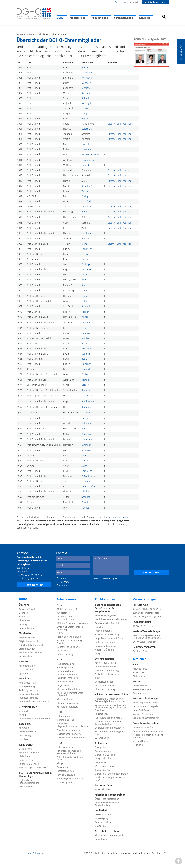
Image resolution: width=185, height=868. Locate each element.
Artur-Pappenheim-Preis (145, 702)
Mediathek (101, 810)
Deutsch (85, 353)
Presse (137, 681)
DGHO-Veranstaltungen (144, 641)
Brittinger (86, 264)
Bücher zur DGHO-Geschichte (111, 694)
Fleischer (86, 364)
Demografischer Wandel (107, 623)
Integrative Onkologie (67, 678)
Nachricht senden (151, 572)
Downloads (25, 678)
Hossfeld (86, 201)
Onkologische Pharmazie (69, 734)
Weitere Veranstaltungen (147, 631)
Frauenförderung (103, 630)
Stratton (85, 412)
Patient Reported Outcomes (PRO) (70, 758)
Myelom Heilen (140, 741)
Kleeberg (86, 82)
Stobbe (85, 338)
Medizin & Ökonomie (105, 649)
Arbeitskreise (78, 17)
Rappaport (87, 407)
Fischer (85, 311)
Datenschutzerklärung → (105, 578)
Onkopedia (120, 2)
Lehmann (86, 444)
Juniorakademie (27, 760)
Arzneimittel (101, 762)
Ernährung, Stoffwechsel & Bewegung (70, 628)
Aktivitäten (24, 756)
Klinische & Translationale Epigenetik (70, 694)
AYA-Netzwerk (63, 613)
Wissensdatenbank (104, 766)
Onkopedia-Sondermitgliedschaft (111, 774)
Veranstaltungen (124, 17)
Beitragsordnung (27, 686)
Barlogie (85, 196)
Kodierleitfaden (104, 785)
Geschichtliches (103, 822)
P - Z (59, 742)
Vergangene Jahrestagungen (147, 616)
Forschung (100, 627)
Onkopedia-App (102, 770)
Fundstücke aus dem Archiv (108, 717)
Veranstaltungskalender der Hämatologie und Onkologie (147, 636)
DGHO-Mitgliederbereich (31, 645)
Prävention (62, 767)
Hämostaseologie (65, 664)
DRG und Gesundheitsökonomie (72, 623)
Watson (85, 418)
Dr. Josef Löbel (102, 714)
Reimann (86, 423)
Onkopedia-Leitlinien (105, 755)
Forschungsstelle (27, 731)
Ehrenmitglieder (27, 649)
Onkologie (138, 745)
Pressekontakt (140, 685)
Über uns (24, 604)
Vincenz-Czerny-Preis (143, 714)
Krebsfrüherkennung (105, 642)
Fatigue (60, 633)
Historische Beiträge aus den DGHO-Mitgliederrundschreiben (110, 700)
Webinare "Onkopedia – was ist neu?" (110, 778)
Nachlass (23, 739)
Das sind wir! (25, 749)
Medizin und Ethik (65, 720)
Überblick (23, 711)
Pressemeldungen (142, 689)
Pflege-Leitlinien (103, 758)
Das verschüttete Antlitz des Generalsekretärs (109, 722)
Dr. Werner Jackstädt (143, 727)
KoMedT (23, 714)
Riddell (85, 98)
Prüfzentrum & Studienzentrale (34, 718)
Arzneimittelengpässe (106, 615)
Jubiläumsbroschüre (118, 517)
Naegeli (85, 507)
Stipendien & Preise (29, 764)
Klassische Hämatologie (69, 689)
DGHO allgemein (103, 814)
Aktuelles (145, 17)
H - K (59, 659)
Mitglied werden (33, 584)
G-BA (97, 678)
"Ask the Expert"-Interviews (32, 767)
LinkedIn (61, 578)
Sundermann (88, 401)
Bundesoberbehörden (106, 666)
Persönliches (25, 656)
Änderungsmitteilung (29, 690)
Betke (84, 358)
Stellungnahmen (104, 658)
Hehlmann (86, 248)
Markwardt (87, 395)
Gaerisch (86, 369)
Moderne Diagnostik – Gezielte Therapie (148, 736)
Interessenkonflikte (28, 698)
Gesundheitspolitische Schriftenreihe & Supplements (108, 608)
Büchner (85, 238)
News (136, 664)
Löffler (84, 274)
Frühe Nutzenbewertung (107, 634)
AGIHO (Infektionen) (67, 609)
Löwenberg (87, 144)
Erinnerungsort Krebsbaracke (109, 728)
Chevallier (86, 470)
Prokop (85, 374)
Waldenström (88, 486)
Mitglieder (25, 633)
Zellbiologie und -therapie (70, 778)
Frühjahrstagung (142, 621)
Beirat (22, 616)
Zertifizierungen (28, 706)
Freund (85, 165)
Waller (84, 316)
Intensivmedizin (65, 681)
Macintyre (86, 72)
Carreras (85, 259)
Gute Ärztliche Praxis (105, 685)
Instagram (62, 582)
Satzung (23, 624)
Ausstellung (25, 735)
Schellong (86, 186)
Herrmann (86, 149)
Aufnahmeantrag (27, 682)
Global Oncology (65, 654)
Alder (84, 465)
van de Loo (87, 269)
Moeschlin (86, 348)
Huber (84, 108)
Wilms (84, 191)
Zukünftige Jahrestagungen (146, 613)
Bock (83, 428)
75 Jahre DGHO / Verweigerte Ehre (109, 732)
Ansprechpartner (27, 666)
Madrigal (86, 103)
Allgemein (24, 728)
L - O (59, 712)
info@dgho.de (31, 578)
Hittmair (85, 481)
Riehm (84, 211)
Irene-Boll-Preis (141, 710)
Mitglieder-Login (155, 2)
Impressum (25, 853)
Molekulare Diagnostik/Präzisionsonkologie (72, 725)
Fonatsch (86, 206)
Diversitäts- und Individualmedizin (66, 618)
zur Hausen (87, 233)
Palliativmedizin (65, 747)
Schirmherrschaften (144, 647)
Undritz (85, 455)
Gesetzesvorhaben (104, 682)
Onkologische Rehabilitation (71, 737)
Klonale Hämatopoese (68, 703)
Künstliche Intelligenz (67, 706)
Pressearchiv (139, 693)
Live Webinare (26, 786)
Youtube (61, 585)
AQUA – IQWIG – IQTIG (106, 663)
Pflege (60, 763)
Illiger (84, 279)
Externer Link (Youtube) (119, 123)
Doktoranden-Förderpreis (145, 706)
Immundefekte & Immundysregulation (67, 672)
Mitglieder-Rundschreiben (110, 794)
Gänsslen (86, 460)
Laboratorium (63, 716)
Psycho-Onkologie (66, 774)
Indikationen (101, 839)
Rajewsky (86, 118)
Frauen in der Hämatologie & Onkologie (71, 642)
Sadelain (86, 93)
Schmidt (85, 306)
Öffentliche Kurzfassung (107, 799)
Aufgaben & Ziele (27, 609)
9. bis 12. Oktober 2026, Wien (147, 609)
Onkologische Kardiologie (69, 730)
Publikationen (100, 17)
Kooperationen (26, 628)
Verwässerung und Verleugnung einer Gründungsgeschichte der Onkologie (110, 707)
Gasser (85, 384)
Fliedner (85, 322)
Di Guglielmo (88, 476)
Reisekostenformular (29, 694)
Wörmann (86, 77)
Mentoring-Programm (29, 752)
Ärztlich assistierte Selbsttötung (111, 619)
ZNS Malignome (64, 782)
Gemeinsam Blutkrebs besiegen (149, 731)
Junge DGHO (26, 744)
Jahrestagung (101, 818)
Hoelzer (85, 254)
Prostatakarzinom (65, 771)
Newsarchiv (138, 672)
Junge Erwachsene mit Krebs (109, 638)
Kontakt (134, 2)
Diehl (84, 243)
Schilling (85, 497)
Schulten (86, 450)
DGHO (61, 17)
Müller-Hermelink (90, 154)
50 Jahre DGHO (102, 738)
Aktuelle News (140, 668)
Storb (84, 285)
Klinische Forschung (105, 689)
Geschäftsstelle (27, 669)
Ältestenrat (24, 620)
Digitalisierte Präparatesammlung (29, 781)
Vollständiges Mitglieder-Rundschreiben (107, 804)
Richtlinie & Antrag (142, 651)
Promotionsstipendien (146, 723)
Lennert (85, 328)
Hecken (85, 67)
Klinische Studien (65, 699)
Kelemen (86, 333)
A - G (59, 604)
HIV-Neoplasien (65, 667)
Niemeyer (86, 88)
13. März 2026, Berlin (143, 626)
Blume (84, 290)
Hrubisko (86, 343)
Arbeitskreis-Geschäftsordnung (34, 701)
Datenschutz (39, 853)
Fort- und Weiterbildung (69, 637)
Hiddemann (87, 160)
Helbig (84, 301)
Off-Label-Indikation (107, 831)
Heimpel (85, 296)
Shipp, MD (86, 113)
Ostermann (87, 128)
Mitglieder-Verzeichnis (30, 641)
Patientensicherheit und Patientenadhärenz (69, 752)
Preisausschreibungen (145, 698)
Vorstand (23, 613)
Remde (85, 379)
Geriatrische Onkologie (68, 647)
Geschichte (25, 723)
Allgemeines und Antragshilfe (109, 835)
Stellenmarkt (139, 676)
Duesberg (86, 434)
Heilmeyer (86, 439)
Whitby (85, 491)
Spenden (23, 673)
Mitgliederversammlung (30, 652)
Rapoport (86, 390)
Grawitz (85, 502)
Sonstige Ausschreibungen (146, 718)
